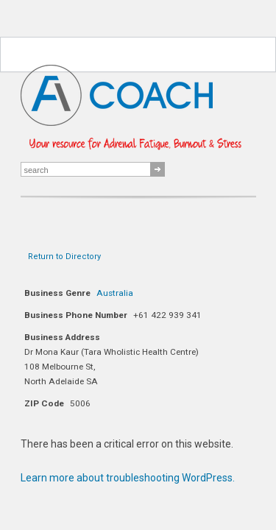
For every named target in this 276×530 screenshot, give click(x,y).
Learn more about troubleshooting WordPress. (128, 478)
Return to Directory (64, 256)
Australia (114, 293)
